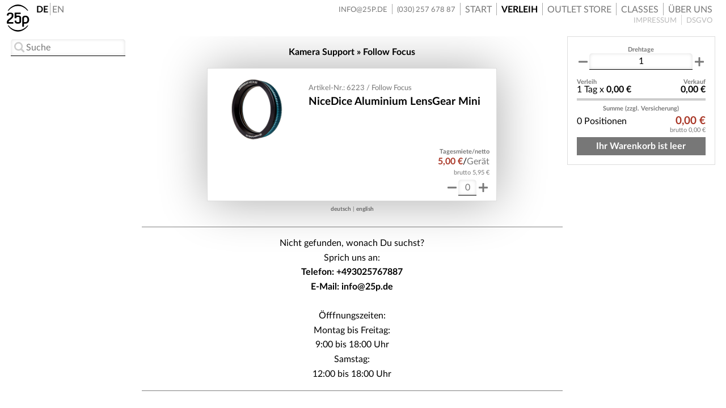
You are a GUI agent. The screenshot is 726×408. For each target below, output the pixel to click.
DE (42, 9)
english (365, 209)
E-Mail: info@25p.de (352, 286)
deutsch (341, 209)
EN (58, 9)
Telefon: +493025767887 (352, 272)
